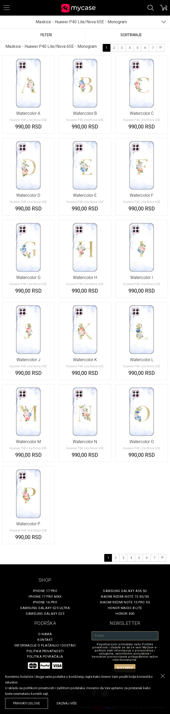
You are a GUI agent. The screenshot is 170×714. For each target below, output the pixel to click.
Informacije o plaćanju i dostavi (45, 645)
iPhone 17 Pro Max (45, 596)
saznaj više (66, 703)
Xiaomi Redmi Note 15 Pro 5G (125, 602)
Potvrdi (125, 668)
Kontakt (45, 640)
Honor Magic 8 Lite (125, 608)
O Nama (45, 634)
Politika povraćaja (45, 656)
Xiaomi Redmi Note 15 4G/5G (125, 596)
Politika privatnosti (45, 651)
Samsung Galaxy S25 (45, 614)
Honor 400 (125, 614)
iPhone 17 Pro (45, 591)
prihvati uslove (26, 703)
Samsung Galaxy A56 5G (125, 591)
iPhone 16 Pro (45, 602)
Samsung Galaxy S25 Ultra (45, 608)
